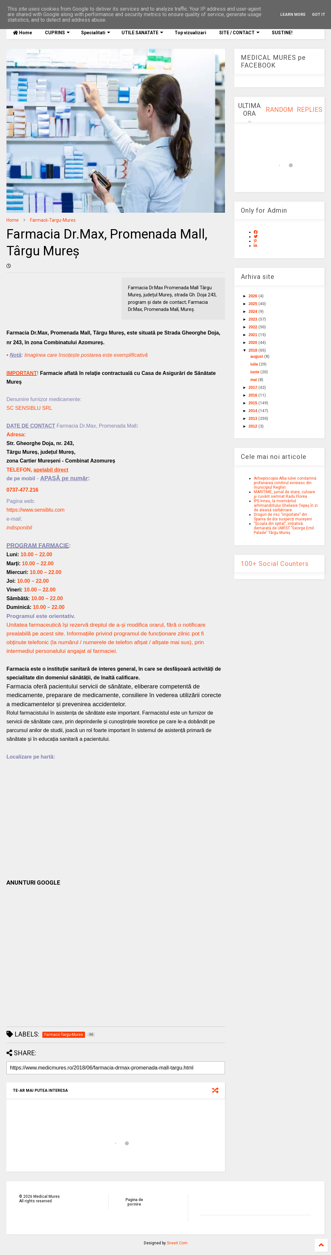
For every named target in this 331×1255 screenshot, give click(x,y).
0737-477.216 (22, 490)
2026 (253, 296)
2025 (253, 304)
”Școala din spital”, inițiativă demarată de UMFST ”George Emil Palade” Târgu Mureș (284, 528)
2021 (253, 335)
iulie (254, 364)
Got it (318, 14)
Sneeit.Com (177, 1243)
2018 (253, 350)
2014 (253, 411)
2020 (253, 342)
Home (22, 32)
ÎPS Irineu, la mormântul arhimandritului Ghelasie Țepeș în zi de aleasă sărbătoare (286, 505)
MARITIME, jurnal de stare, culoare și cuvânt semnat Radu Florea (284, 494)
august (256, 356)
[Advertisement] (115, 956)
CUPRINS (57, 32)
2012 (253, 426)
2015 (253, 403)
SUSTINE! (282, 32)
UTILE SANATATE (142, 32)
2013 (253, 418)
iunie (254, 372)
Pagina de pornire (134, 1202)
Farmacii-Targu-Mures (53, 220)
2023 (253, 319)
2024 (253, 311)
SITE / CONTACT (239, 32)
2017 (253, 387)
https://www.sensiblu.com (35, 510)
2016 (253, 395)
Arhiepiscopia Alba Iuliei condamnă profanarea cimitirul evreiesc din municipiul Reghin (285, 483)
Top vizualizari (190, 32)
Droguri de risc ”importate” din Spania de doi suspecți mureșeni (283, 516)
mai (253, 380)
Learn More (292, 14)
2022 (253, 327)
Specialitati (95, 32)
